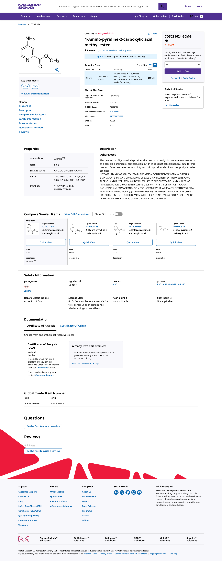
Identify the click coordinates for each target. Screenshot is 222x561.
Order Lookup (160, 16)
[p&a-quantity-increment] (199, 64)
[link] (32, 492)
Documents (42, 367)
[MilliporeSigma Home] (29, 6)
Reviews (24, 131)
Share (152, 33)
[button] (140, 16)
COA (25, 86)
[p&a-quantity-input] (183, 64)
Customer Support (44, 375)
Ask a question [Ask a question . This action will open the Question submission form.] (126, 50)
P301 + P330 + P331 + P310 (171, 284)
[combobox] (112, 6)
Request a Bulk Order (183, 78)
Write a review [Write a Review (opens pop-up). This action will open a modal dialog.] (110, 50)
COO (35, 86)
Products (22, 24)
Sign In (100, 56)
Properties (25, 105)
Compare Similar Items (32, 114)
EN (199, 6)
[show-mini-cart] (196, 16)
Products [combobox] (63, 6)
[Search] (162, 6)
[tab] (24, 24)
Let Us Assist (172, 105)
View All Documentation (35, 93)
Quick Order (178, 16)
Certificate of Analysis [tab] (40, 325)
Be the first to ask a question (43, 426)
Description (25, 110)
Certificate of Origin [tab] (73, 325)
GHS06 (27, 291)
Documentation (28, 123)
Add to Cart (183, 71)
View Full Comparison (77, 214)
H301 (115, 284)
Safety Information (30, 118)
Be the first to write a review (44, 451)
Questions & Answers (31, 127)
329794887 (114, 111)
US (188, 6)
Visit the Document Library (85, 363)
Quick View (46, 242)
